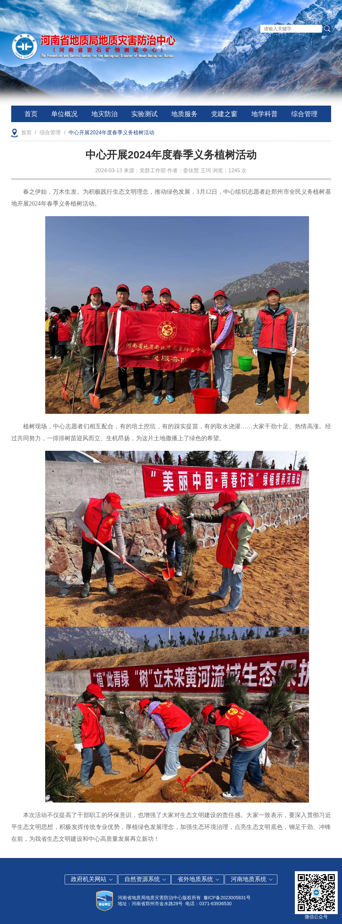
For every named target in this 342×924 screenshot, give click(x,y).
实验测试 (144, 113)
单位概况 (64, 113)
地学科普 (264, 113)
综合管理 (304, 113)
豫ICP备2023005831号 (227, 897)
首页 (31, 113)
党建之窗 (224, 113)
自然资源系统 (145, 879)
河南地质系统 (252, 879)
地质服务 (184, 113)
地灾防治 (104, 113)
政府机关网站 (92, 879)
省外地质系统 (198, 879)
